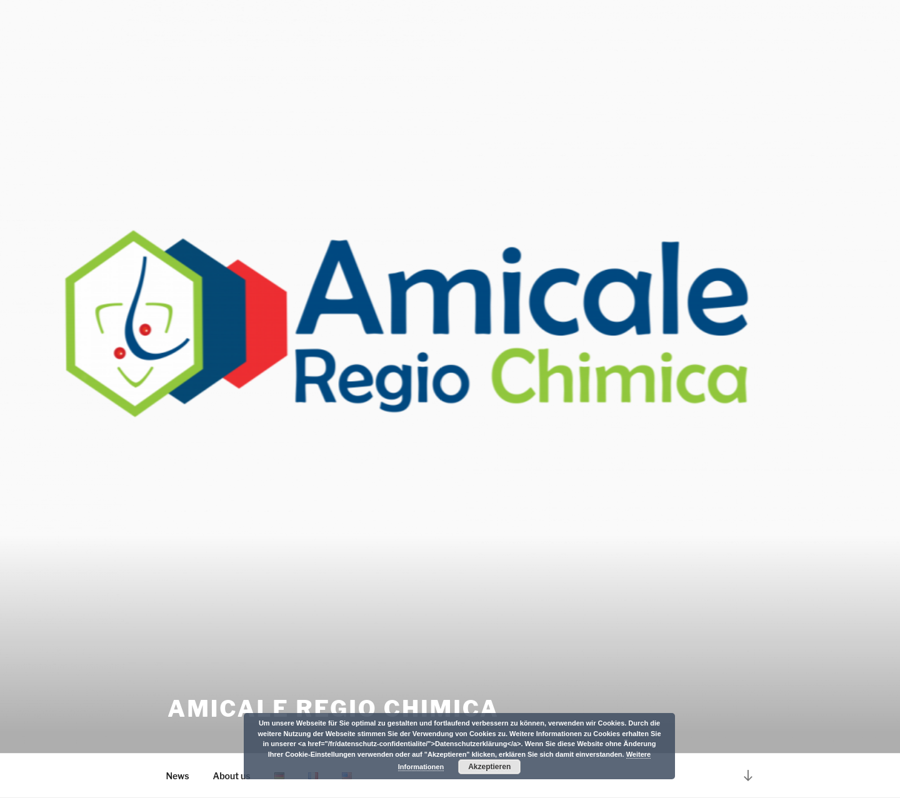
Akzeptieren (489, 766)
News (177, 776)
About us (232, 776)
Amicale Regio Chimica (333, 708)
